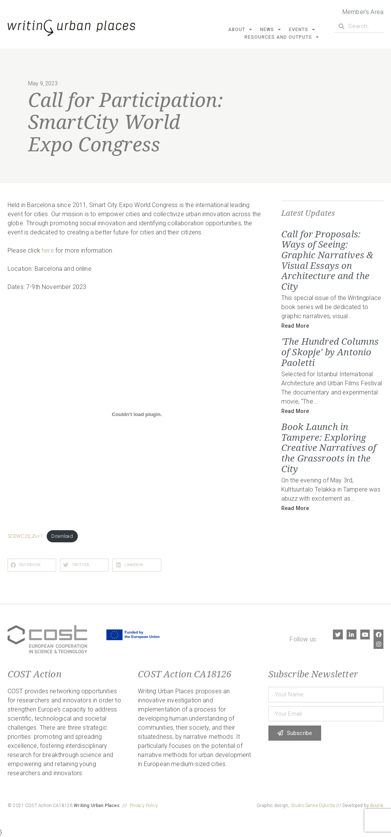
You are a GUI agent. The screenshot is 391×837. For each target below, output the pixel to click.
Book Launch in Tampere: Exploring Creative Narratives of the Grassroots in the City (329, 447)
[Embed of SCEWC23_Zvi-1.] (137, 414)
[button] (32, 565)
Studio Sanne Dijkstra (313, 805)
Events (302, 29)
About (240, 29)
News (270, 29)
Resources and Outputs (281, 37)
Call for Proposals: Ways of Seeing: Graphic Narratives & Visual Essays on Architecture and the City (327, 260)
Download (62, 536)
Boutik (376, 805)
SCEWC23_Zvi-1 (25, 536)
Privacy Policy (144, 805)
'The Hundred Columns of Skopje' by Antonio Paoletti (329, 351)
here (48, 250)
